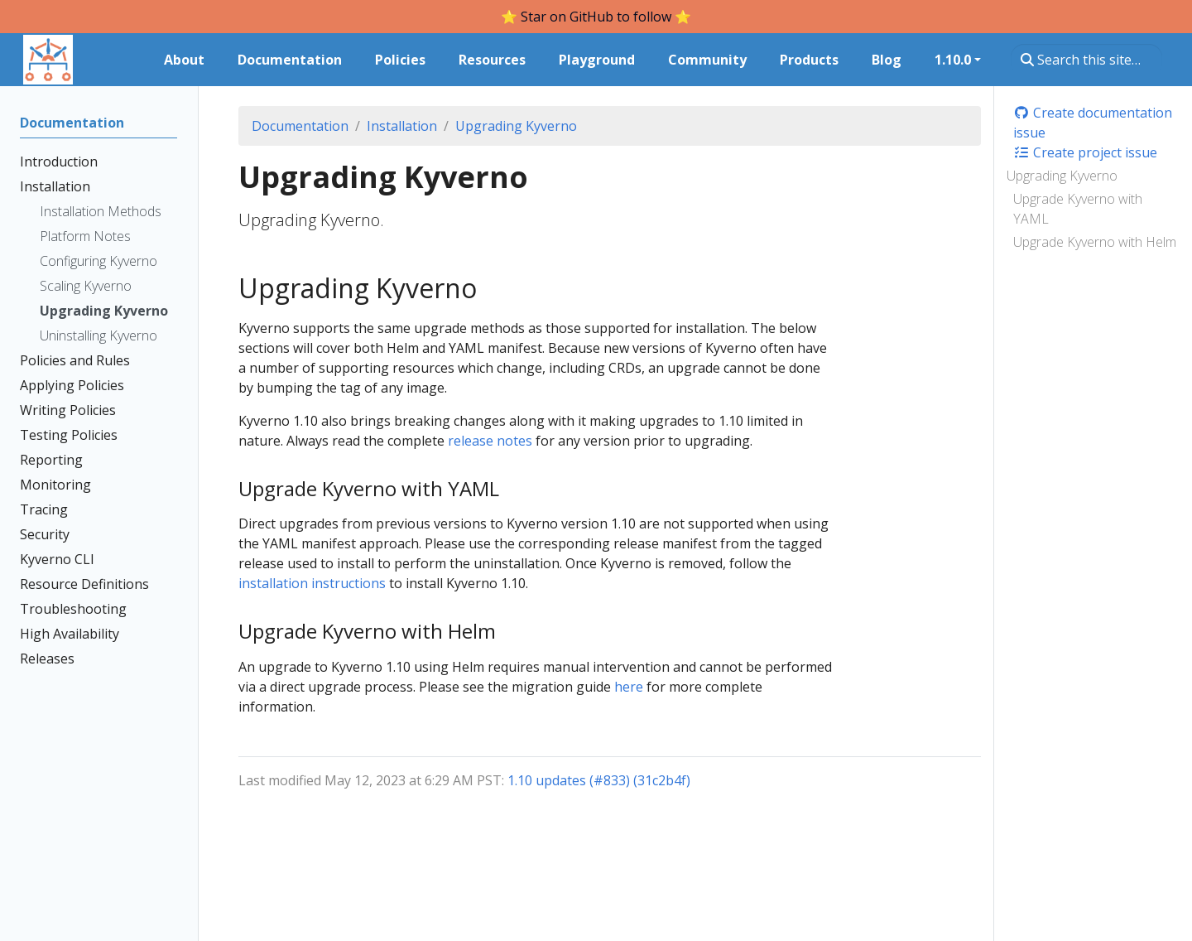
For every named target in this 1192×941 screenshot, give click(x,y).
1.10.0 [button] (953, 60)
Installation (402, 126)
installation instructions (312, 583)
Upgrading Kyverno (1062, 175)
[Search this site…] (1086, 59)
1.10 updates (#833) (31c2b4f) (598, 780)
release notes (490, 441)
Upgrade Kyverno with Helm (1094, 242)
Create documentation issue (1092, 123)
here (628, 687)
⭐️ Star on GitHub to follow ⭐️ (596, 16)
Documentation (300, 126)
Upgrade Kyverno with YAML (1077, 209)
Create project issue (1085, 152)
